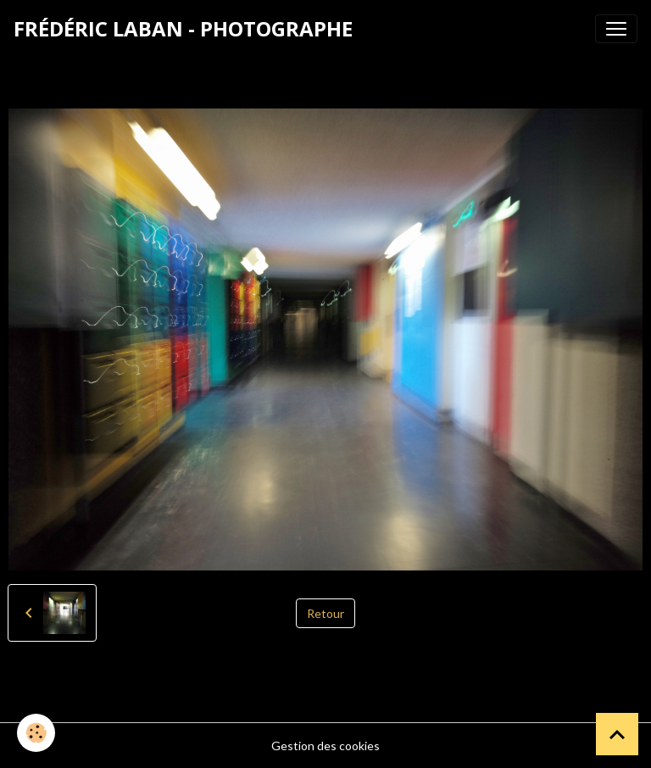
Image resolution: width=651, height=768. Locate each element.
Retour (325, 613)
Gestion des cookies (325, 745)
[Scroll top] (617, 734)
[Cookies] (36, 733)
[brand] (183, 29)
